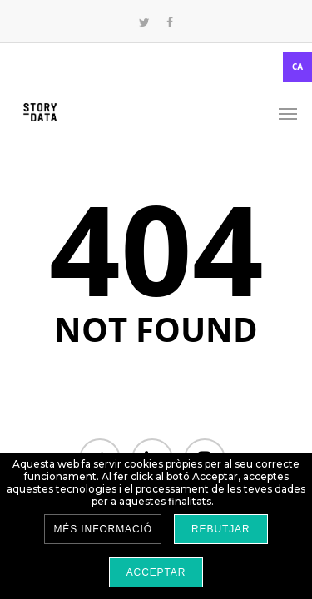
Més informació (102, 529)
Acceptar (156, 572)
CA (297, 67)
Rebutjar (220, 529)
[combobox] (156, 67)
